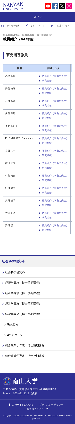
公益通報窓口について (36, 409)
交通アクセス (63, 25)
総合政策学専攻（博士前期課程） (26, 345)
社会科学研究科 (15, 272)
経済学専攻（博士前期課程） (23, 282)
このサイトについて (23, 404)
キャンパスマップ (38, 25)
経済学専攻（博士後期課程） (23, 293)
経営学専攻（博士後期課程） (23, 314)
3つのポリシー (16, 334)
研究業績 (47, 80)
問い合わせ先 (13, 25)
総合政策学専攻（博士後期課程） (26, 355)
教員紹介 (12, 324)
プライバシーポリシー (51, 404)
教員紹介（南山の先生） (55, 76)
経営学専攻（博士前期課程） (23, 303)
